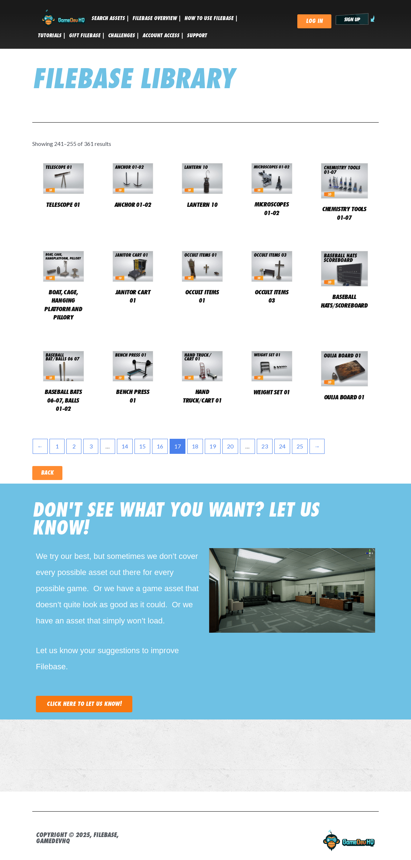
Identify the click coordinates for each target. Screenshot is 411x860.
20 (230, 446)
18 (195, 446)
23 (264, 446)
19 (212, 446)
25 (300, 446)
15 (142, 446)
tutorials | (51, 35)
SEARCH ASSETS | (110, 18)
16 (160, 446)
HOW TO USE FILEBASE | (210, 18)
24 (282, 446)
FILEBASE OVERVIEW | (156, 18)
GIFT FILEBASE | (86, 35)
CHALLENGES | (123, 35)
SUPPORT (197, 35)
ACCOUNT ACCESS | (162, 35)
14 (125, 446)
